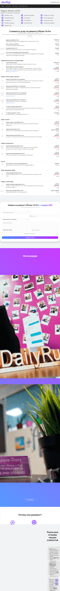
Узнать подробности (13, 71)
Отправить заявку (30, 234)
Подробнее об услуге (10, 96)
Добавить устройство (30, 230)
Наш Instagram (30, 496)
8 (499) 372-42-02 (55, 2)
